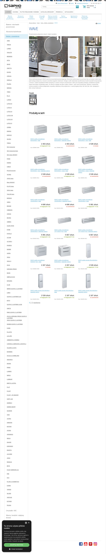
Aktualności (69, 12)
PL (100, 3)
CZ (91, 3)
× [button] (101, 533)
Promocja (59, 12)
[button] (53, 549)
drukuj (99, 23)
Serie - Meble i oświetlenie (47, 23)
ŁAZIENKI (8, 12)
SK (94, 3)
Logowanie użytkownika (82, 3)
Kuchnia (15, 12)
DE (96, 3)
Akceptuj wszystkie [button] (52, 545)
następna (36, 303)
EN (98, 3)
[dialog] (53, 541)
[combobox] (99, 533)
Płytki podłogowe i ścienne (29, 12)
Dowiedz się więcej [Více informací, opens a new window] (38, 541)
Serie (38, 23)
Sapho (72, 3)
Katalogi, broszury (47, 12)
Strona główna (32, 23)
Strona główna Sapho (62, 3)
